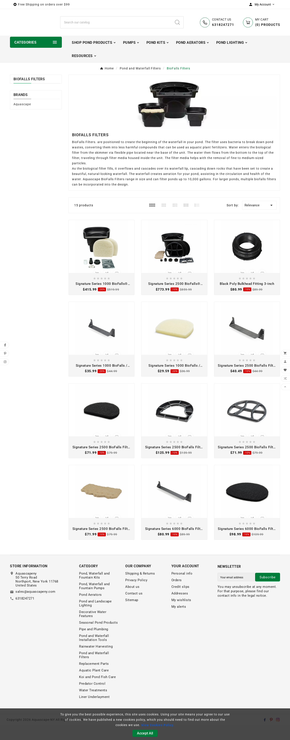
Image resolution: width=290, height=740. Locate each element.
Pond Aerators (90, 610)
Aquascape (22, 119)
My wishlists (181, 615)
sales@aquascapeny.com (35, 606)
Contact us (133, 608)
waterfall (176, 183)
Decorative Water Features (92, 629)
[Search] (116, 29)
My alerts (178, 621)
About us (132, 602)
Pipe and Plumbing (93, 644)
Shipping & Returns (140, 588)
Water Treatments (93, 705)
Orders (176, 595)
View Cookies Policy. (157, 725)
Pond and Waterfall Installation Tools (94, 653)
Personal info (182, 588)
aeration (169, 188)
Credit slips (180, 602)
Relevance (259, 220)
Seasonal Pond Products (98, 637)
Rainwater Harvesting (96, 661)
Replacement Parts (94, 679)
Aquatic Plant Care (94, 685)
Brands (20, 109)
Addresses (179, 608)
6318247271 (24, 613)
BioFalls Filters (29, 94)
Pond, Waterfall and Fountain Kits (94, 590)
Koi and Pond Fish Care (97, 692)
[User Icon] (262, 4)
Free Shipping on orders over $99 (44, 4)
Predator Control (92, 698)
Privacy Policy (136, 595)
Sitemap (131, 615)
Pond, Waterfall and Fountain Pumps (94, 601)
